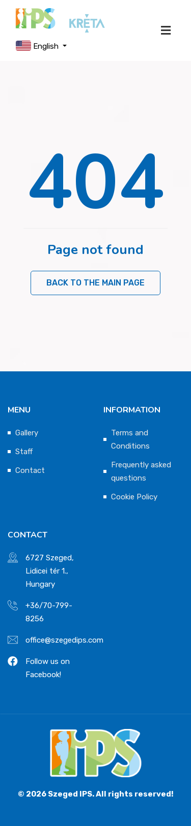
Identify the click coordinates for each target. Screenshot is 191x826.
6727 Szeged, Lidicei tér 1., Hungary (49, 571)
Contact (30, 470)
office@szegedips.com (64, 640)
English (38, 46)
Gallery (26, 432)
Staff (24, 451)
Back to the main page (95, 283)
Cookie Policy (134, 496)
